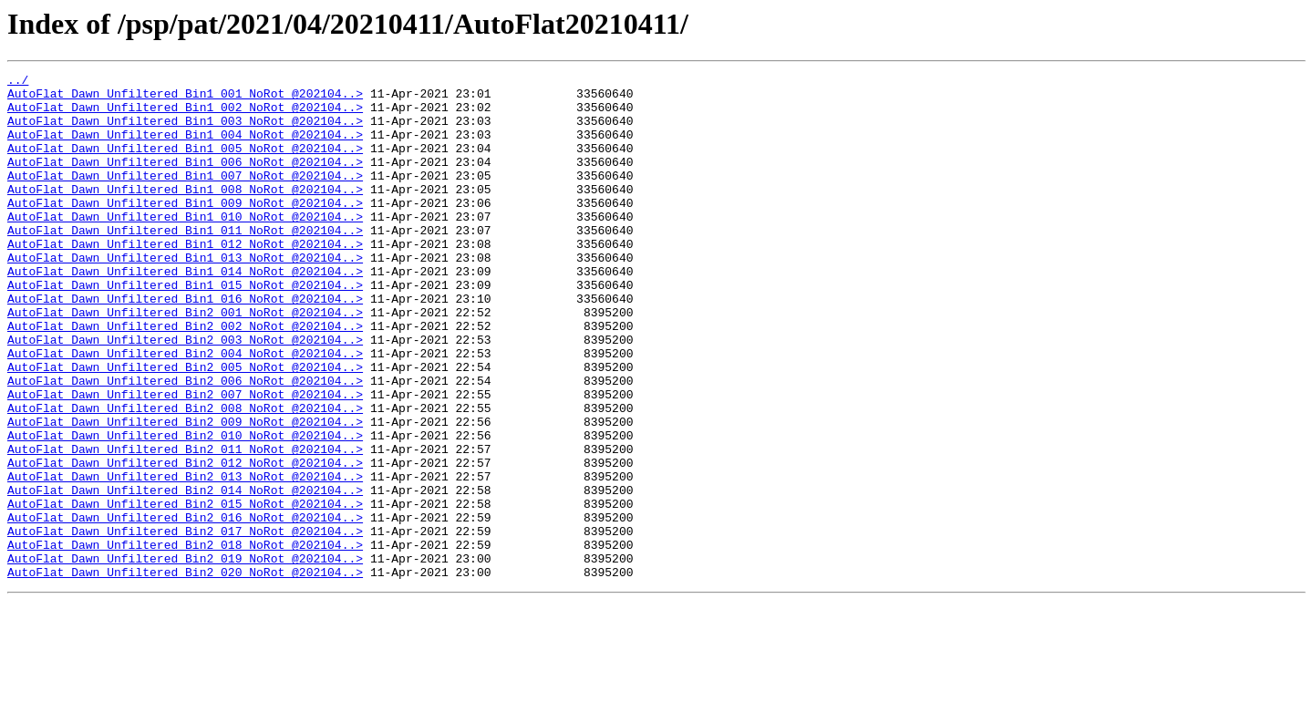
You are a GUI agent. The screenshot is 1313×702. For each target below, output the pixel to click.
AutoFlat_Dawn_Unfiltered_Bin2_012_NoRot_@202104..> (185, 541)
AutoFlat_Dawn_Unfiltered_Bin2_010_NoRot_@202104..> (185, 509)
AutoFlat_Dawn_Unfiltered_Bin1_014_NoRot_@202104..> (185, 312)
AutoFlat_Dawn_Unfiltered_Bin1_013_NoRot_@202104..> (185, 295)
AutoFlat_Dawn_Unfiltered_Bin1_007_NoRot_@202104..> (185, 197)
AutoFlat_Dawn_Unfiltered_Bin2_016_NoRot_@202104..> (185, 607)
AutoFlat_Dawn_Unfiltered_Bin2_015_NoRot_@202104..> (185, 591)
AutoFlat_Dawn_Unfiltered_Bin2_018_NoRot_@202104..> (185, 640)
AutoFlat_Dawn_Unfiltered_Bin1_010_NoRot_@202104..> (185, 246)
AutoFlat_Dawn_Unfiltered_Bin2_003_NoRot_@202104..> (185, 394)
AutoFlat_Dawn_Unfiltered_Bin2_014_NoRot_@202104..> (185, 574)
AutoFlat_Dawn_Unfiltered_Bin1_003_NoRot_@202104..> (185, 131)
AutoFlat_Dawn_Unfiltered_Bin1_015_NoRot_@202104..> (185, 328)
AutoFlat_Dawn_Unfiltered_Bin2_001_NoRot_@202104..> (185, 361)
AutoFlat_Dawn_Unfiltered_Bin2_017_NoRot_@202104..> (185, 623)
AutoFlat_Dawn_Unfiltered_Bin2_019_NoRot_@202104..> (185, 656)
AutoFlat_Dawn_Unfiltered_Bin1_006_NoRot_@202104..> (185, 180)
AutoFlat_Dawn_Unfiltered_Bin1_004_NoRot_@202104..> (185, 147)
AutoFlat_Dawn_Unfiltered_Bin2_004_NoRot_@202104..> (185, 410)
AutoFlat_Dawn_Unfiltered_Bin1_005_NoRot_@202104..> (185, 164)
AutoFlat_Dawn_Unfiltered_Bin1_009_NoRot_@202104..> (185, 230)
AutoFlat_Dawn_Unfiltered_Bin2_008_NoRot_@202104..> (185, 476)
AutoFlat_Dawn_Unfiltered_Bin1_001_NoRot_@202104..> (185, 98)
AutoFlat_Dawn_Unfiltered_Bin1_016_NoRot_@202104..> (185, 344)
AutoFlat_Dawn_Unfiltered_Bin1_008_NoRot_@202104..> (185, 213)
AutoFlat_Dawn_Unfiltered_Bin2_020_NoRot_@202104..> (185, 673)
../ (17, 82)
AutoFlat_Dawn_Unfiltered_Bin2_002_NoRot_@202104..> (185, 377)
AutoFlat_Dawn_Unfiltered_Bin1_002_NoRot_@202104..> (185, 115)
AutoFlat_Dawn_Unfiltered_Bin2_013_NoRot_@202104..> (185, 558)
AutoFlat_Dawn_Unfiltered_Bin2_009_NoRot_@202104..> (185, 492)
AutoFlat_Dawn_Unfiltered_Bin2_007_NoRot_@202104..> (185, 459)
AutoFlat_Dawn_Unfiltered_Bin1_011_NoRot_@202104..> (185, 262)
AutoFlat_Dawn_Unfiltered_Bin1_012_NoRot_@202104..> (185, 279)
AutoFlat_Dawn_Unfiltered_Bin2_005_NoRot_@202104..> (185, 426)
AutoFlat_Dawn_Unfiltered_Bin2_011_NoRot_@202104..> (185, 525)
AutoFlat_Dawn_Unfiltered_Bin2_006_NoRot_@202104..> (185, 443)
